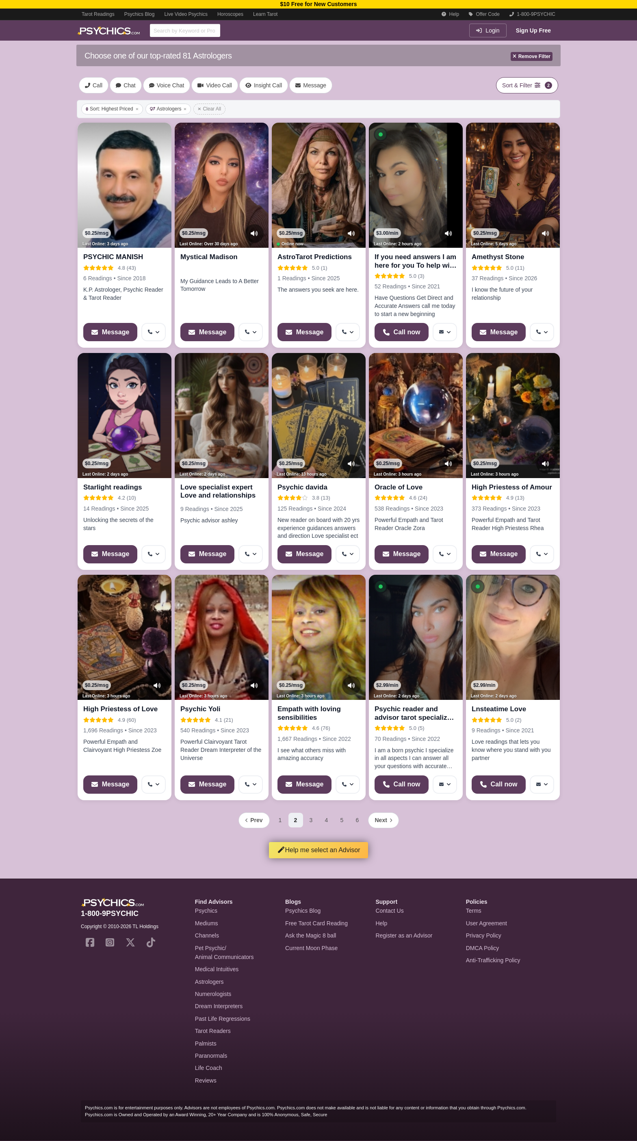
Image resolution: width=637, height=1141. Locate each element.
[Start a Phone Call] (402, 332)
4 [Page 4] (326, 820)
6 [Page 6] (357, 820)
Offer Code (484, 14)
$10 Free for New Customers (318, 4)
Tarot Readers (213, 1031)
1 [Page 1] (280, 820)
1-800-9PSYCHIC (532, 14)
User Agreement (486, 923)
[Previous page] (253, 820)
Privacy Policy (483, 935)
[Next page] (383, 820)
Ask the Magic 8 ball (310, 935)
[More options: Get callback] (153, 332)
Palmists (206, 1043)
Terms (473, 910)
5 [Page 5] (342, 820)
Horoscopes (230, 14)
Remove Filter (531, 56)
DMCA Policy (482, 948)
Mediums (206, 923)
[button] (381, 134)
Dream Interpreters (219, 1006)
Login (487, 30)
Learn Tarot (265, 14)
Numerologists (213, 994)
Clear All (209, 109)
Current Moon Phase (311, 948)
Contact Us (389, 910)
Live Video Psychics (186, 14)
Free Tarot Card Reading (316, 923)
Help (450, 14)
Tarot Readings (98, 14)
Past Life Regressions (222, 1018)
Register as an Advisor (403, 935)
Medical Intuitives (216, 969)
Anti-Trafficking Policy (493, 960)
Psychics (206, 910)
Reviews (206, 1080)
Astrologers (168, 109)
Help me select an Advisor (318, 850)
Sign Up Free (533, 30)
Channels (207, 935)
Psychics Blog (139, 14)
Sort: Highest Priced (112, 109)
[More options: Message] (445, 332)
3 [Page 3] (311, 820)
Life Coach (208, 1068)
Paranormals (211, 1055)
